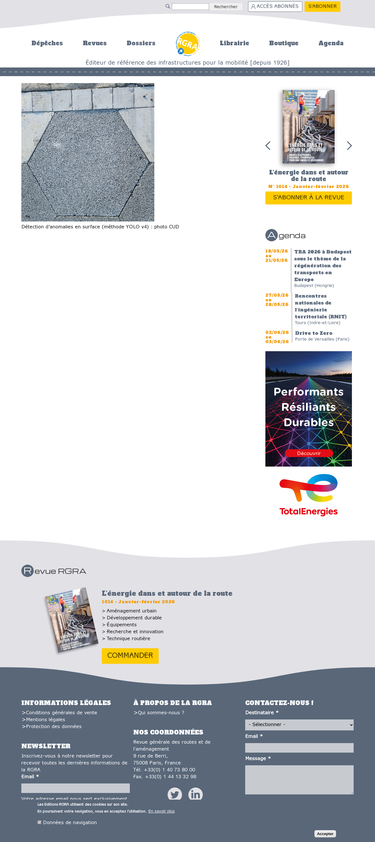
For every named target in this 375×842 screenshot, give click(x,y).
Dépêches (47, 43)
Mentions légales (45, 720)
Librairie (234, 43)
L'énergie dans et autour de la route (308, 175)
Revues (95, 43)
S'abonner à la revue (308, 197)
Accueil (188, 43)
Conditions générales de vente (61, 713)
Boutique (284, 43)
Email (30, 777)
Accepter (325, 835)
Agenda (331, 43)
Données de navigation (70, 824)
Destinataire (262, 713)
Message (258, 759)
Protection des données (54, 727)
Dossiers (141, 43)
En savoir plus (161, 813)
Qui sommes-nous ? (161, 713)
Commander (130, 656)
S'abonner (322, 6)
